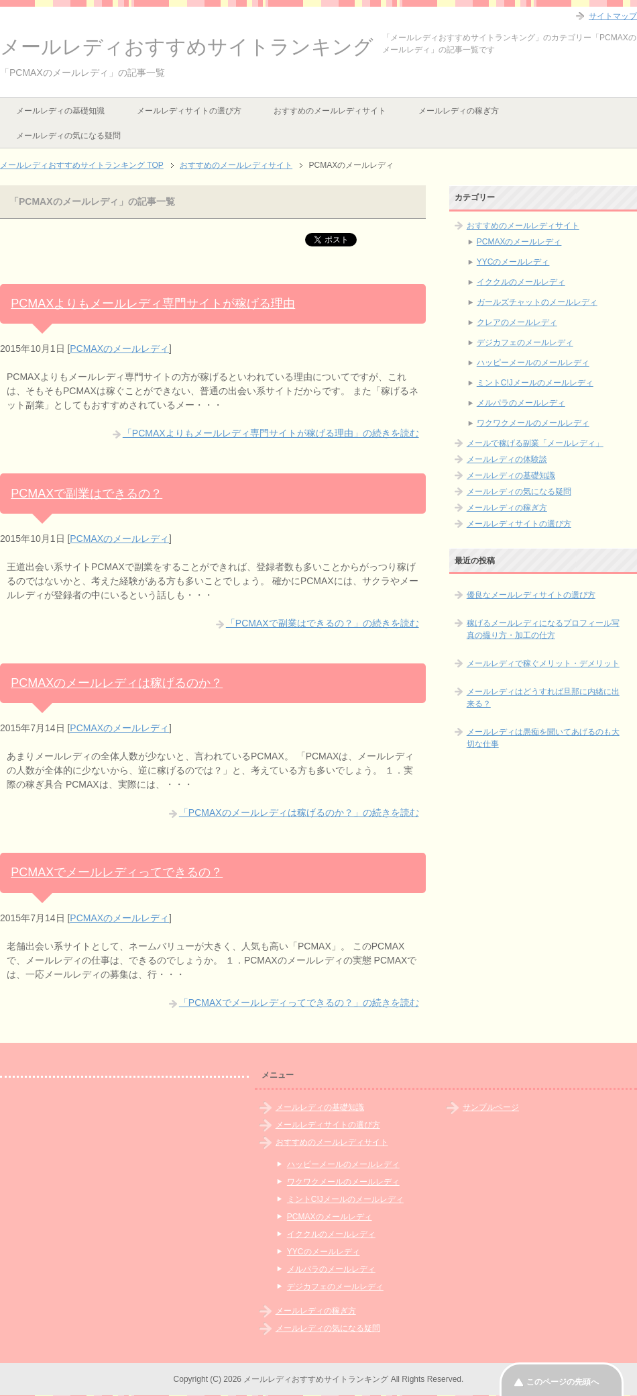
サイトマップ (613, 16)
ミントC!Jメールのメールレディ (535, 382)
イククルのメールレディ (521, 282)
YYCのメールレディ (513, 262)
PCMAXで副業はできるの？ (86, 493)
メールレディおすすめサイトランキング (186, 47)
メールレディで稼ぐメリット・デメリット (543, 663)
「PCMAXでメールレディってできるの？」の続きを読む (299, 1002)
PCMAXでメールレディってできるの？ (117, 872)
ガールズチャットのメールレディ (537, 302)
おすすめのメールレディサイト (330, 110)
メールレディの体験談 (507, 459)
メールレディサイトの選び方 (189, 110)
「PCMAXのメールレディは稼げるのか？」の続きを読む (299, 812)
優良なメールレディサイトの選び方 (531, 595)
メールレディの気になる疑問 (68, 135)
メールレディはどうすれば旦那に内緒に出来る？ (543, 697)
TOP (82, 165)
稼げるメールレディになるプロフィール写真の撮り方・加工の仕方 (543, 629)
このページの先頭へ (562, 1382)
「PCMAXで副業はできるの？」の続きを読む (322, 623)
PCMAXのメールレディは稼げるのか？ (117, 683)
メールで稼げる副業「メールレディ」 (535, 443)
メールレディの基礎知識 (60, 110)
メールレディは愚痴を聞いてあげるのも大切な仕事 (543, 738)
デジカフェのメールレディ (525, 342)
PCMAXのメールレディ (119, 348)
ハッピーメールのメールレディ (533, 362)
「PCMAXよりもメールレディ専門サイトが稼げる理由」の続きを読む (271, 433)
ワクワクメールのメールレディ (533, 423)
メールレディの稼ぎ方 (458, 110)
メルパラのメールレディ (521, 403)
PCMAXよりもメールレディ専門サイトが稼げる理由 (153, 303)
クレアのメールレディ (517, 322)
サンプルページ (491, 1107)
